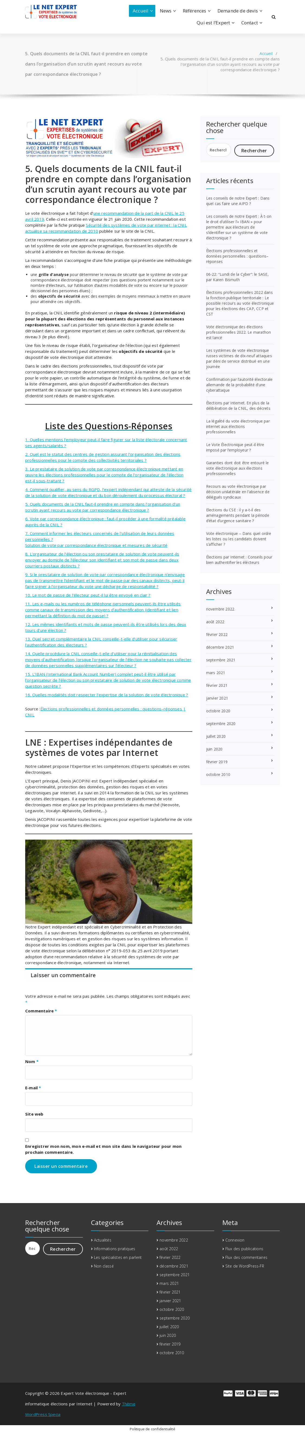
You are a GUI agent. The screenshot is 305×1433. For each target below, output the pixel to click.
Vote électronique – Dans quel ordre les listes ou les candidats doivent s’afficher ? (238, 539)
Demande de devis (238, 11)
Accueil (140, 11)
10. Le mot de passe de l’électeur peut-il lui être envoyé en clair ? (88, 595)
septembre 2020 (221, 723)
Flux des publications (244, 1248)
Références (194, 11)
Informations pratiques (114, 1248)
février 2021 (217, 685)
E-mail (33, 1087)
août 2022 (215, 621)
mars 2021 (215, 672)
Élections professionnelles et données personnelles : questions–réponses (237, 256)
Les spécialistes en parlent (118, 1257)
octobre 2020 (218, 710)
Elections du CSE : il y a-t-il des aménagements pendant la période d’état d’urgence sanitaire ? (237, 515)
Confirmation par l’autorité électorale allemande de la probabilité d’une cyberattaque (239, 385)
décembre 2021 (220, 647)
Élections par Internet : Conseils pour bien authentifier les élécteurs (239, 559)
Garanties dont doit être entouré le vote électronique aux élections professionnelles (237, 468)
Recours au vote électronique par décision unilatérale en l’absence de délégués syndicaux (238, 492)
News (166, 11)
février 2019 (217, 761)
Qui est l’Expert (213, 23)
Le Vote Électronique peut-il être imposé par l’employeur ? (235, 447)
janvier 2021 (217, 698)
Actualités (102, 1240)
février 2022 (217, 634)
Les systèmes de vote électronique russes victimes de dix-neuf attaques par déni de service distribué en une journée (239, 358)
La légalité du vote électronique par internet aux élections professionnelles (238, 426)
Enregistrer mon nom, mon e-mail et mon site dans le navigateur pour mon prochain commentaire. (103, 1149)
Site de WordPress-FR (244, 1266)
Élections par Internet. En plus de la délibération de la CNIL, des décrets (238, 405)
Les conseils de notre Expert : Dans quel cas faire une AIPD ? (238, 201)
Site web (34, 1114)
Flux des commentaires (246, 1257)
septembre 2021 (221, 659)
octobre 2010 (218, 774)
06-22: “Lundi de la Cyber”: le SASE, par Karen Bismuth (237, 277)
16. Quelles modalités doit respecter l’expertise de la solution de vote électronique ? (106, 694)
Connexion (235, 1240)
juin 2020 (214, 749)
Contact (249, 23)
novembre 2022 (220, 609)
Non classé (104, 1266)
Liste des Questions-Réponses (109, 426)
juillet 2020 (216, 736)
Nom (31, 1061)
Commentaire (41, 1010)
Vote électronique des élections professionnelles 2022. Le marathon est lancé (238, 332)
